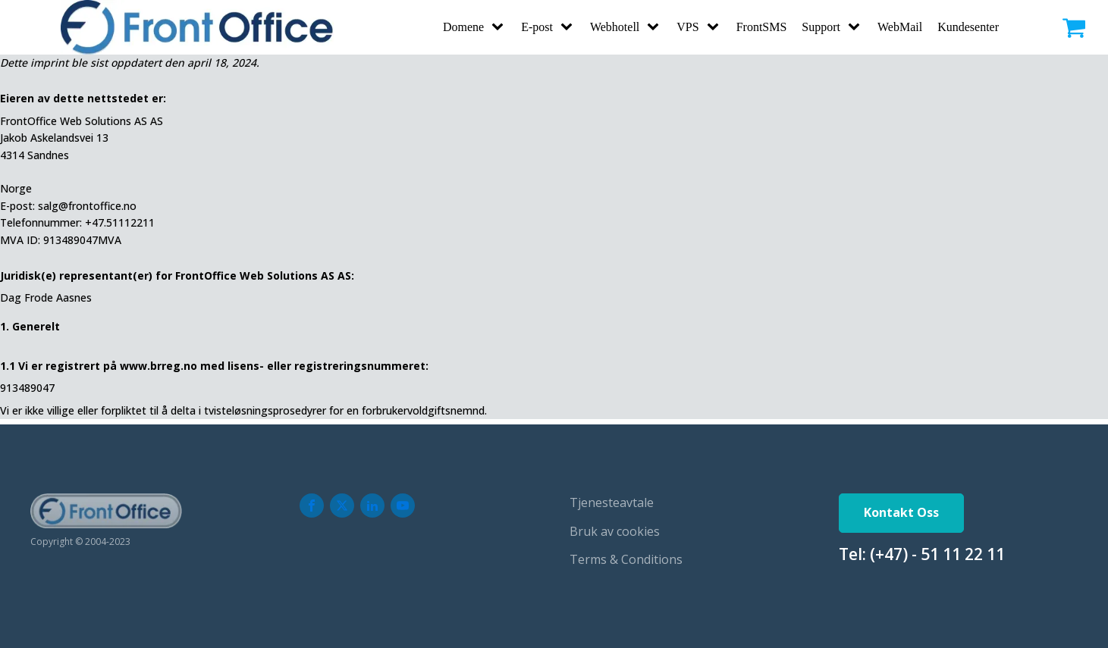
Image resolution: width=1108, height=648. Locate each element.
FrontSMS (761, 26)
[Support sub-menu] (857, 27)
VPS (687, 26)
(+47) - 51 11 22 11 (937, 554)
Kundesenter (968, 26)
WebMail (899, 26)
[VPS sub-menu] (716, 27)
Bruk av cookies (615, 531)
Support (821, 26)
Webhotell (614, 26)
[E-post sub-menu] (569, 27)
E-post (537, 26)
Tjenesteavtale (612, 502)
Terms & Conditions (626, 559)
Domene (463, 26)
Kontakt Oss (901, 512)
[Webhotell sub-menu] (656, 27)
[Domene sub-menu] (500, 27)
